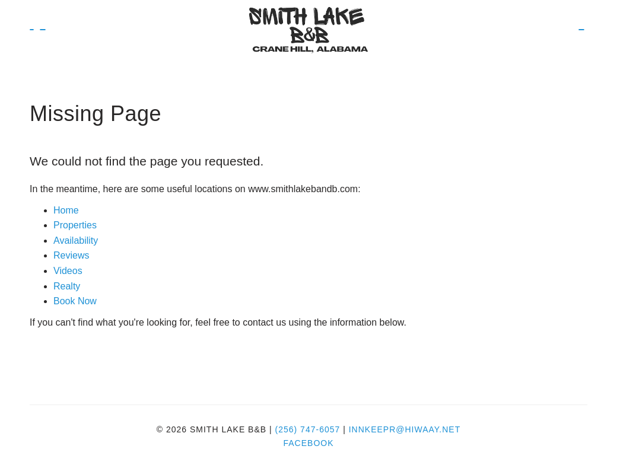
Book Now (43, 29)
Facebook (308, 443)
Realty (66, 286)
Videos (67, 271)
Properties (75, 225)
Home (66, 210)
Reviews (71, 255)
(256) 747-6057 (308, 429)
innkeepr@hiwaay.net (405, 429)
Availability (75, 240)
